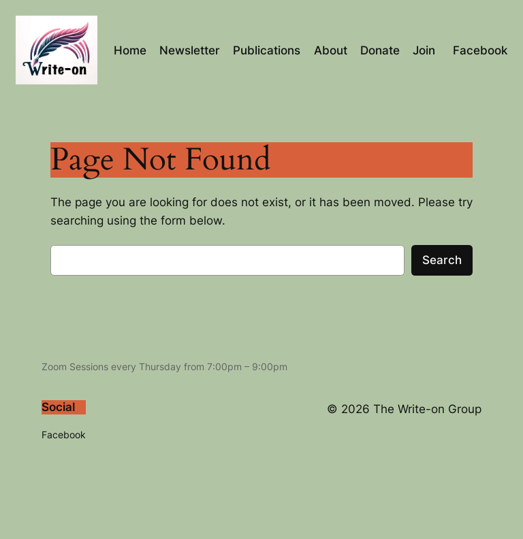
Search (442, 260)
